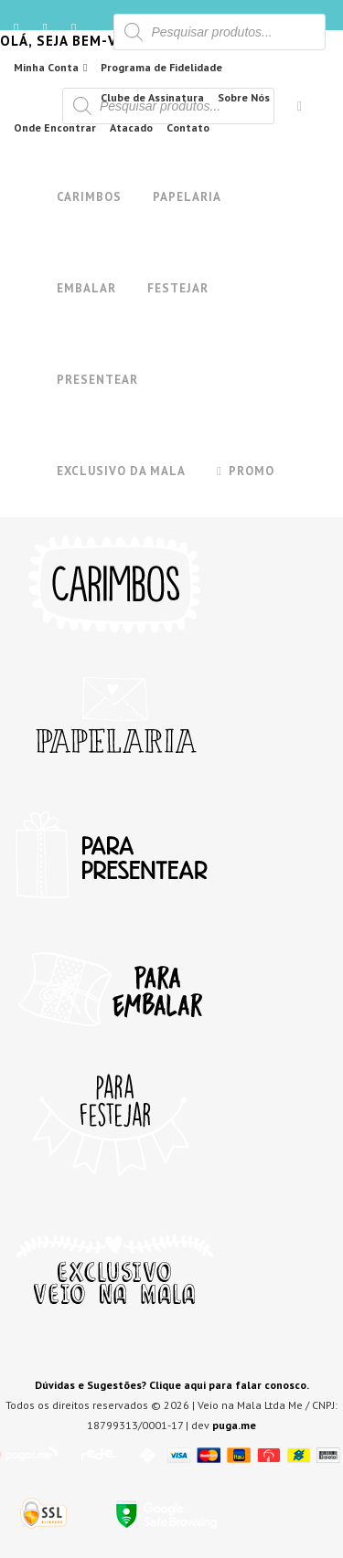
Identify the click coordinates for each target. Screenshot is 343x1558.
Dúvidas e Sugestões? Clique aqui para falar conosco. (172, 1385)
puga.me (234, 1425)
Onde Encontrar (55, 127)
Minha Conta (46, 67)
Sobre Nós (244, 97)
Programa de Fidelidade (161, 67)
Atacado (131, 127)
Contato (187, 127)
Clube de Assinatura (152, 97)
